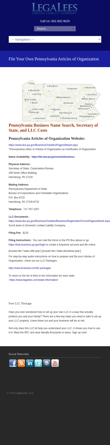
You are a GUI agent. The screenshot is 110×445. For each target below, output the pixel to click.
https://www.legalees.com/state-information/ (33, 279)
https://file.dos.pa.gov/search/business (53, 156)
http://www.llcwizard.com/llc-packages (30, 268)
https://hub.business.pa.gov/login (27, 244)
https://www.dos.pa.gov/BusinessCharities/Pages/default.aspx (43, 145)
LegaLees (55, 9)
